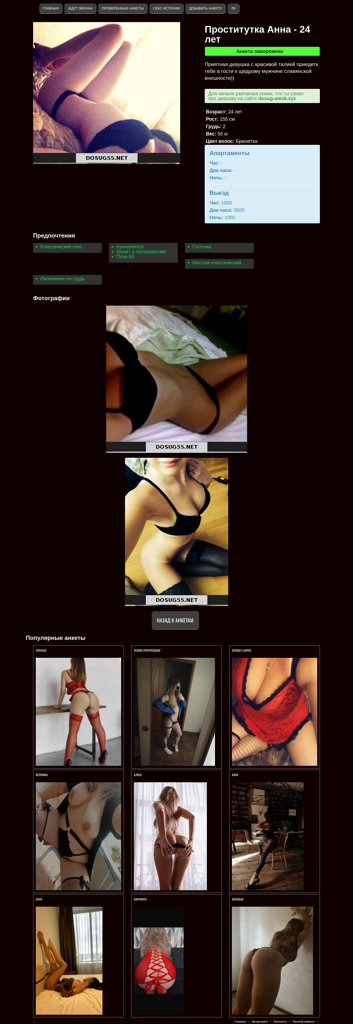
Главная (51, 8)
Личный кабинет (304, 1021)
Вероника (42, 775)
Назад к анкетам (175, 620)
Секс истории (166, 8)
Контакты (280, 1021)
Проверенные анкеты (123, 8)
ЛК (233, 8)
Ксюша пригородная (147, 650)
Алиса (138, 775)
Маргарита (140, 899)
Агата (39, 899)
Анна (235, 775)
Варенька (237, 899)
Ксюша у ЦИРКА (242, 650)
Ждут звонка (80, 8)
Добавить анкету (205, 8)
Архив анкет (260, 1021)
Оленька (41, 650)
